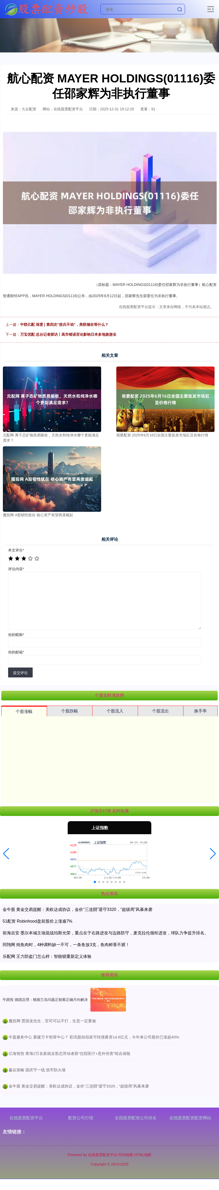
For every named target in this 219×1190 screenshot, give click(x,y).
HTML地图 (142, 1155)
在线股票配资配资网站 (190, 1118)
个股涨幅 (24, 711)
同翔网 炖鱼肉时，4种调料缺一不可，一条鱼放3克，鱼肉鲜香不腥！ (66, 944)
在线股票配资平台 (26, 1118)
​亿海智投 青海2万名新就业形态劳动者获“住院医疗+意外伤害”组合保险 (69, 1053)
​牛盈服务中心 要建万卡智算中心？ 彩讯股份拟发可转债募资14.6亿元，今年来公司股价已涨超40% (94, 1037)
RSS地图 (125, 1155)
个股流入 (115, 711)
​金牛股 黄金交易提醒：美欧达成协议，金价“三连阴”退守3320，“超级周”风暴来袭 (79, 1086)
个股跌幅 (69, 711)
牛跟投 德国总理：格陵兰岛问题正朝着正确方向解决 (45, 999)
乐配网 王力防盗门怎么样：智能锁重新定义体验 (47, 956)
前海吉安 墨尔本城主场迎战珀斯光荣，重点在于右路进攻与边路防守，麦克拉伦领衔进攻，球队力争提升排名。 (106, 933)
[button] (6, 854)
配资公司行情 (80, 1118)
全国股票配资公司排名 (136, 1118)
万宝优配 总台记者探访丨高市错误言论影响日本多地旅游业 (68, 334)
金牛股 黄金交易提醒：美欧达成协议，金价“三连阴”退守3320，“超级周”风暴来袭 (77, 909)
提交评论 (20, 673)
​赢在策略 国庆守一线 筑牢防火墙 (37, 1070)
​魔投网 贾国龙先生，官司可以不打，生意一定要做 (52, 1021)
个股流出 (160, 711)
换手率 (200, 711)
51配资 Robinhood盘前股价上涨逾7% (37, 921)
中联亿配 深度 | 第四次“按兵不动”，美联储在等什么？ (64, 324)
